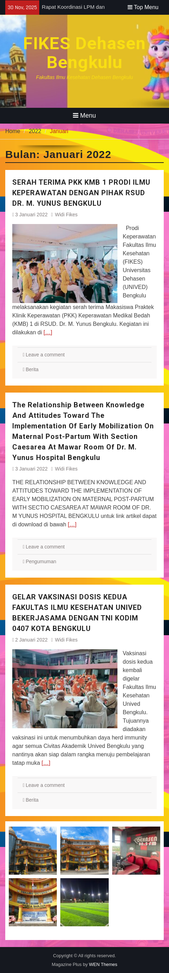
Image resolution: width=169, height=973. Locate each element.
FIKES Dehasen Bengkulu (84, 52)
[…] (47, 332)
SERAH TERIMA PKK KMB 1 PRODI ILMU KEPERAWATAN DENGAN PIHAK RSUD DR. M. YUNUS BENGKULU (81, 193)
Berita (32, 369)
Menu (84, 115)
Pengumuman (41, 561)
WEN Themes (103, 964)
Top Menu (143, 7)
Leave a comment (45, 354)
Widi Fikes (66, 214)
